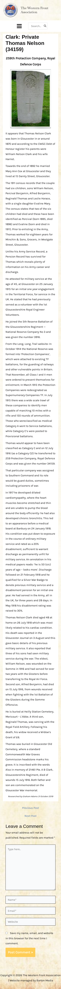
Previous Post (30, 808)
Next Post (30, 815)
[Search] (45, 26)
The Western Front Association (34, 10)
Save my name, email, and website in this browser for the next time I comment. (29, 938)
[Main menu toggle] (19, 26)
